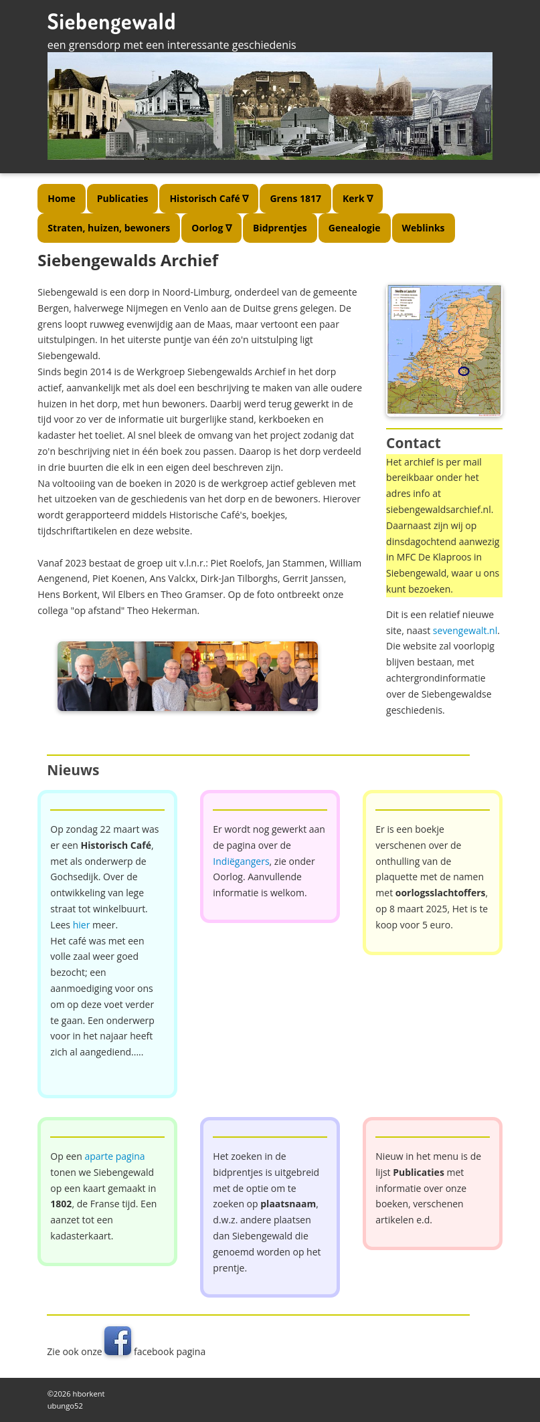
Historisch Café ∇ (208, 198)
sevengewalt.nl (465, 630)
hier (81, 924)
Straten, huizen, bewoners (109, 227)
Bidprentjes (280, 227)
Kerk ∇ (358, 198)
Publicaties (123, 198)
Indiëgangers (241, 861)
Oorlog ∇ (211, 227)
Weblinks (423, 227)
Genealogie (355, 227)
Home (61, 198)
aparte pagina (114, 1156)
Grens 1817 (295, 198)
